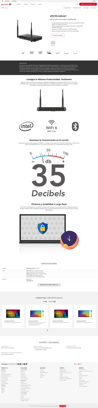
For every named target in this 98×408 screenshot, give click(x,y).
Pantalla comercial (4, 377)
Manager (2, 388)
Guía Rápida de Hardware (64, 377)
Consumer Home (23, 394)
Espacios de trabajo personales (26, 385)
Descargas (86, 7)
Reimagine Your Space (24, 400)
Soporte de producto (63, 371)
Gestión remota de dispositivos (26, 388)
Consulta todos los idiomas (40, 349)
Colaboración (81, 384)
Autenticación (23, 374)
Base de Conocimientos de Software (65, 378)
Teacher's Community (24, 378)
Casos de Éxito (42, 371)
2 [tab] (49, 330)
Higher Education (23, 377)
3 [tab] (50, 330)
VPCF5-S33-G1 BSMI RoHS (8, 354)
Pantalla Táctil (23, 372)
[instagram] (22, 364)
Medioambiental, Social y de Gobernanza (86, 371)
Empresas (22, 382)
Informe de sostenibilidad (83, 375)
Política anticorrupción (82, 383)
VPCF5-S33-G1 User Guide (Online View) (43, 347)
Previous (3, 315)
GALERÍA (53, 43)
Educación (7, 1)
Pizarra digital (23, 389)
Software (26, 4)
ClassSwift (3, 389)
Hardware (18, 4)
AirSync (2, 392)
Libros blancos (42, 375)
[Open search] (77, 4)
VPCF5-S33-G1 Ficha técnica (8, 347)
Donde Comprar (82, 380)
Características (67, 7)
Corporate (14, 1)
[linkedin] (27, 364)
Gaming (22, 397)
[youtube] (24, 364)
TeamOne (3, 391)
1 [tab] (47, 330)
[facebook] (19, 364)
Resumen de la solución (44, 372)
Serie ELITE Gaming (4, 378)
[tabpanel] (13, 316)
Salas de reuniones (24, 383)
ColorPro (22, 395)
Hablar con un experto (87, 4)
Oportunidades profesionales (84, 381)
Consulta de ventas (57, 35)
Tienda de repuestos (4, 383)
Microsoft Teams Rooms (25, 391)
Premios (80, 372)
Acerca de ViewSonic (82, 369)
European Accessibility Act (83, 386)
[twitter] (21, 364)
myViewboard (3, 386)
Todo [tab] (45, 301)
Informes (41, 377)
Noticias (80, 374)
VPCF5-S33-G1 (4, 8)
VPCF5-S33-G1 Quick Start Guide (74, 347)
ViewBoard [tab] (52, 301)
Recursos (33, 4)
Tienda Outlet (3, 381)
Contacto (61, 375)
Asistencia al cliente (63, 369)
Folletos (41, 374)
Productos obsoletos (63, 380)
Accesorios (93, 7)
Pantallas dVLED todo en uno (6, 375)
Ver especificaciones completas (49, 284)
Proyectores (3, 372)
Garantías (61, 374)
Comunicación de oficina (25, 386)
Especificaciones (77, 7)
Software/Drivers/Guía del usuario (65, 372)
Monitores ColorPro (4, 380)
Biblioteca (41, 369)
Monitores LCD (3, 371)
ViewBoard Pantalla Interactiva (6, 374)
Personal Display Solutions (25, 398)
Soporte (94, 1)
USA (62, 406)
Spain (80, 364)
